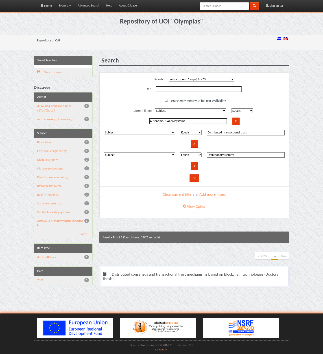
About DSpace (128, 5)
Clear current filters (178, 194)
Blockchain (44, 142)
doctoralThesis (46, 257)
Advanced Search (89, 5)
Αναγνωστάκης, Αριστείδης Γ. (56, 119)
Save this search (50, 72)
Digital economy (47, 160)
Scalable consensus (49, 203)
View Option (194, 206)
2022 (40, 280)
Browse (65, 5)
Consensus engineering (52, 151)
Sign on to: (276, 6)
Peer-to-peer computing (52, 177)
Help (109, 5)
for (149, 89)
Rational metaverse (49, 186)
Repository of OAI (48, 40)
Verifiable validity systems (53, 212)
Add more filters (212, 194)
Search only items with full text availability (195, 101)
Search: (159, 79)
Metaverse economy (50, 168)
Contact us (161, 349)
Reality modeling (48, 195)
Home (46, 6)
